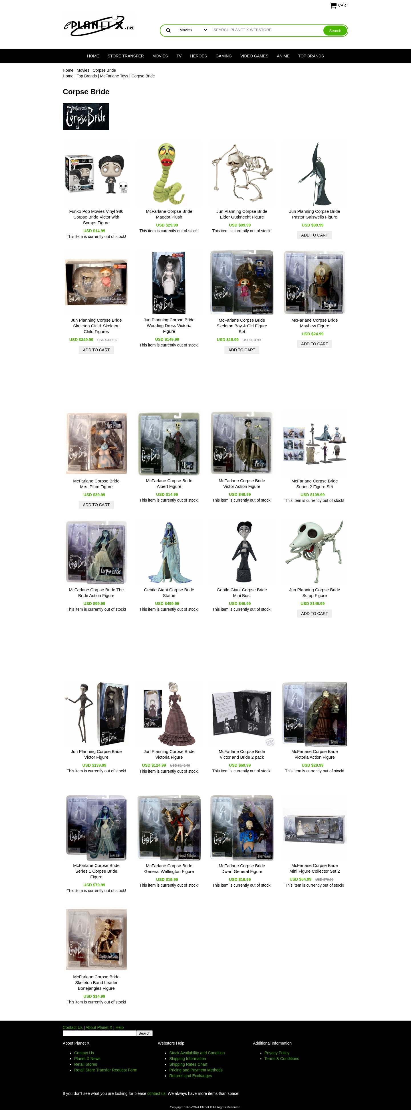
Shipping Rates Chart (188, 1064)
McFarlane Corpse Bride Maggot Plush (169, 214)
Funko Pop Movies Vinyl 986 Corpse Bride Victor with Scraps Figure (96, 217)
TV (179, 56)
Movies (160, 56)
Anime (283, 56)
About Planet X (99, 1027)
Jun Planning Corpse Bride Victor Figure (96, 754)
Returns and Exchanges (190, 1075)
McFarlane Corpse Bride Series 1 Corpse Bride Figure (96, 871)
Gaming (223, 56)
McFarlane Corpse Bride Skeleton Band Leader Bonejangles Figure (96, 982)
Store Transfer (126, 56)
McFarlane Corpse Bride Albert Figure (169, 483)
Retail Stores (85, 1064)
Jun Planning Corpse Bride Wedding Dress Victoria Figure (169, 325)
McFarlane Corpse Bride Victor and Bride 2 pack (242, 754)
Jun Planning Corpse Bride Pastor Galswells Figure (314, 214)
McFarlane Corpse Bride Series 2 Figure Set (314, 483)
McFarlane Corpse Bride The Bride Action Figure (96, 592)
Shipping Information (187, 1058)
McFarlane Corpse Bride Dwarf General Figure (242, 868)
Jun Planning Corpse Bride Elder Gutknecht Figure (241, 214)
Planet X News (87, 1058)
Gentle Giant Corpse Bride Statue (169, 592)
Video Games (254, 56)
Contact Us (72, 1027)
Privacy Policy (277, 1053)
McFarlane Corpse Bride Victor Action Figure (242, 483)
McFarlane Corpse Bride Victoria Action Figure (314, 754)
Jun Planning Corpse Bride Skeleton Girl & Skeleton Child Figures (96, 326)
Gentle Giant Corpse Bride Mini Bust (242, 592)
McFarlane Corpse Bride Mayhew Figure (314, 323)
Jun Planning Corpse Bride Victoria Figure (169, 754)
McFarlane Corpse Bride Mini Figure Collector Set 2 (314, 868)
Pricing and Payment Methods (196, 1070)
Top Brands (311, 56)
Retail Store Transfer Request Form (105, 1070)
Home (93, 56)
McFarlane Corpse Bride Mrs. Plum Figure (96, 483)
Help (120, 1027)
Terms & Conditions (282, 1058)
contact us (156, 1093)
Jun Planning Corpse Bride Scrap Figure (314, 592)
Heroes (198, 56)
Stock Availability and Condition (197, 1053)
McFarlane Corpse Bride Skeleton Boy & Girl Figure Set (242, 326)
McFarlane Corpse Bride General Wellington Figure (169, 868)
